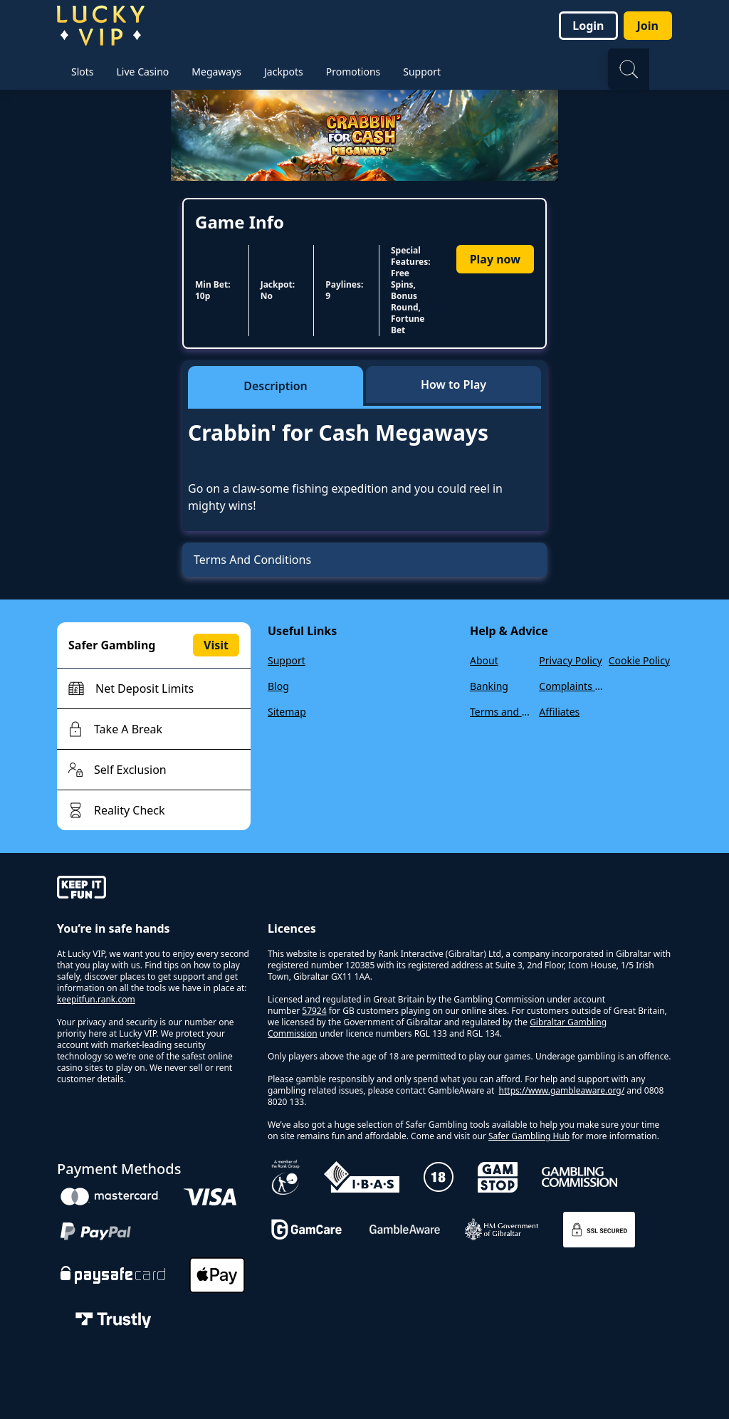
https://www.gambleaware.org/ (562, 1090)
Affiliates (559, 711)
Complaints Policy (570, 686)
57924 (314, 1011)
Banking (489, 686)
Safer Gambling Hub (529, 1136)
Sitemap (287, 711)
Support (286, 660)
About (484, 660)
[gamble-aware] (154, 889)
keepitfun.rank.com (96, 999)
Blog (278, 686)
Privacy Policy (570, 660)
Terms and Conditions (501, 711)
